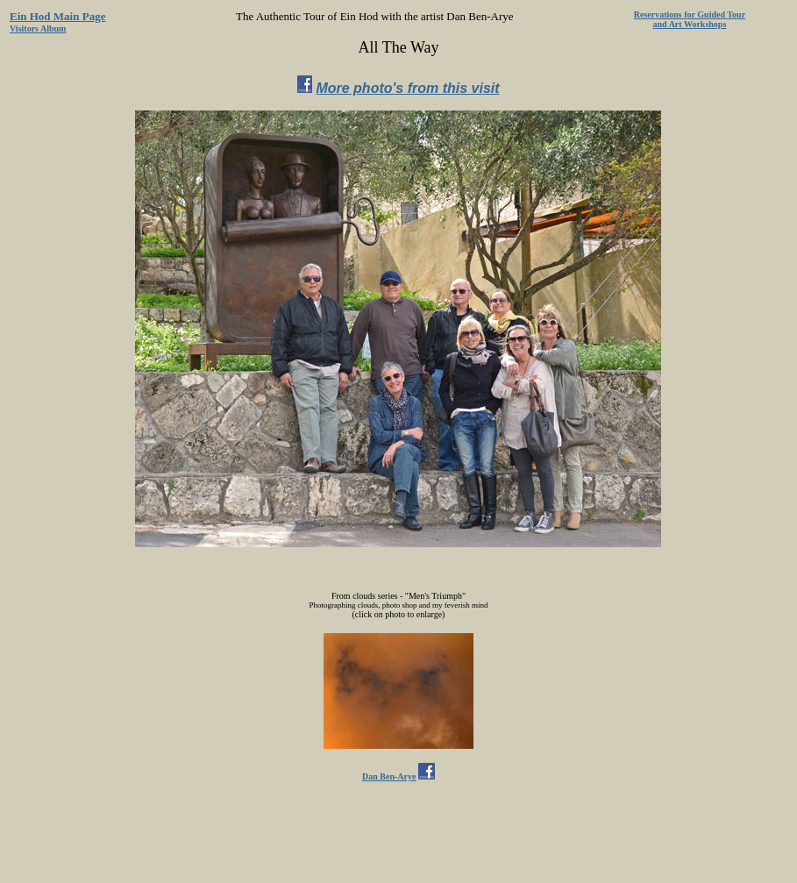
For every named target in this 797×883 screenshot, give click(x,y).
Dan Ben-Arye (389, 776)
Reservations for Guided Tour (689, 14)
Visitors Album (38, 28)
